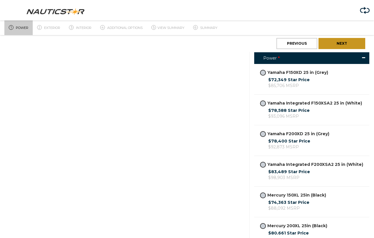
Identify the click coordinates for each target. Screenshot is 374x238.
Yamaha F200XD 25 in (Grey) (294, 134)
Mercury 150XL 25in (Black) (293, 195)
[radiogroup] (263, 73)
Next (342, 43)
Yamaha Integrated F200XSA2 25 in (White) (311, 164)
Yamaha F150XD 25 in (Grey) (294, 72)
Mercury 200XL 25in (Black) (293, 226)
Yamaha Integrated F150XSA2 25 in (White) (311, 103)
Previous (297, 43)
